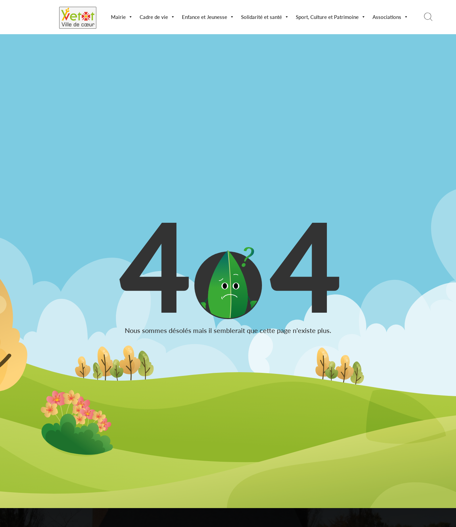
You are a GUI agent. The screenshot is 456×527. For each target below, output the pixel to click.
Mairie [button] (122, 17)
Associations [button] (390, 17)
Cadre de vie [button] (157, 17)
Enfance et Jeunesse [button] (208, 17)
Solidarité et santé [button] (265, 17)
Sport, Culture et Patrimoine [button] (331, 17)
